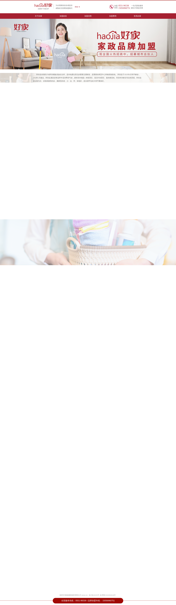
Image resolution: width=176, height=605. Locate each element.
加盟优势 (88, 16)
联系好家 (137, 16)
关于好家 (38, 16)
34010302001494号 (111, 595)
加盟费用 (112, 16)
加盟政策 (63, 16)
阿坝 (76, 7)
